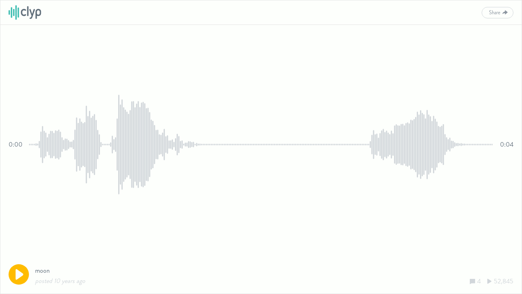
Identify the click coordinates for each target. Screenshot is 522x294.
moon (42, 270)
